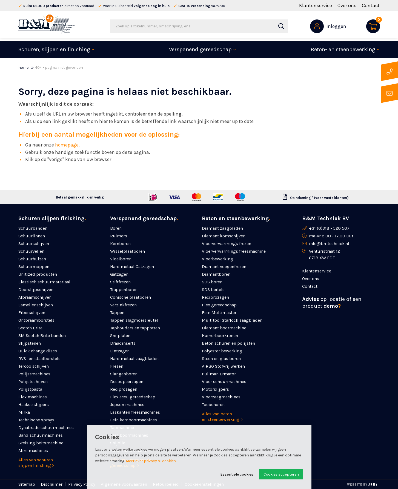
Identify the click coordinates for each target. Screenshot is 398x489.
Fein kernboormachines (133, 419)
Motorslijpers (215, 389)
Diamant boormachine (224, 327)
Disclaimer (51, 484)
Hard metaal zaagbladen (134, 358)
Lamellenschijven (35, 304)
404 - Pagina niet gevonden (59, 67)
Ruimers (118, 235)
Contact (371, 5)
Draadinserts (123, 343)
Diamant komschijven (223, 235)
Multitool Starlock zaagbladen (232, 320)
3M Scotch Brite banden (42, 335)
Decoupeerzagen (126, 381)
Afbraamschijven (34, 297)
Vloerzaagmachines (221, 396)
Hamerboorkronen (220, 335)
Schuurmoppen (33, 266)
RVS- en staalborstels (39, 358)
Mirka (24, 412)
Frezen (116, 366)
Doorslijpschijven (35, 289)
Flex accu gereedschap (132, 396)
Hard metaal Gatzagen (132, 266)
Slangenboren (124, 373)
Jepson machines (127, 404)
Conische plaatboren (130, 297)
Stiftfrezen (120, 281)
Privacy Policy (81, 484)
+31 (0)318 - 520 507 (329, 228)
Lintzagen (120, 350)
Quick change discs (37, 350)
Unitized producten (37, 274)
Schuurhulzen (32, 258)
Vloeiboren (120, 258)
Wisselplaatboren (127, 251)
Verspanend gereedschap (200, 49)
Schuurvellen (31, 251)
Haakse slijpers (33, 404)
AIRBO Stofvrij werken (223, 366)
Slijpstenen (29, 343)
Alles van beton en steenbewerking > (222, 416)
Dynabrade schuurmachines (46, 427)
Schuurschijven (33, 243)
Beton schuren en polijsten (228, 343)
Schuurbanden (32, 228)
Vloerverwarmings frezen (226, 243)
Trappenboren (124, 289)
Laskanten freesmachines (135, 412)
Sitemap (26, 484)
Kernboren (120, 243)
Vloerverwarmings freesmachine (234, 251)
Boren (116, 228)
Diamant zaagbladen (222, 228)
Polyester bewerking (222, 350)
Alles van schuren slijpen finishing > (36, 462)
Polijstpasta (30, 389)
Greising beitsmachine (40, 442)
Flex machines (32, 396)
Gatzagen (119, 274)
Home (23, 67)
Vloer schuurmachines (224, 381)
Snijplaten (120, 335)
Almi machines (33, 450)
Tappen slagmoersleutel (134, 320)
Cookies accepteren (281, 474)
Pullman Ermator (219, 373)
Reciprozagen (123, 389)
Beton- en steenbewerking (343, 49)
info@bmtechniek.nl (329, 243)
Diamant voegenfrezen (224, 266)
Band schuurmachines (40, 435)
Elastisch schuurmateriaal (44, 281)
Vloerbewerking (217, 258)
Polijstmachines (34, 373)
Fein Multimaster (219, 312)
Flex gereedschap (219, 304)
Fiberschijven (31, 312)
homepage (67, 145)
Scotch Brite (30, 327)
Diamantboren (216, 274)
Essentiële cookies (236, 474)
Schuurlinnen (31, 235)
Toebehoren (213, 404)
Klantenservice (315, 5)
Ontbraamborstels (36, 320)
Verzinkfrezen (123, 304)
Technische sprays (36, 419)
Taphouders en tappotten (135, 327)
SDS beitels (213, 289)
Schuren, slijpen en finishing (54, 49)
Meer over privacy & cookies (151, 461)
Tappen (117, 312)
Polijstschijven (33, 381)
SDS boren (212, 281)
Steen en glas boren (221, 358)
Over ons (346, 5)
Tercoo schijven (33, 366)
